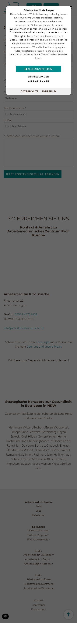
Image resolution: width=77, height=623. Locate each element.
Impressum (49, 91)
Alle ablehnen (38, 81)
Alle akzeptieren (38, 68)
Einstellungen (38, 76)
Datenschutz (29, 91)
